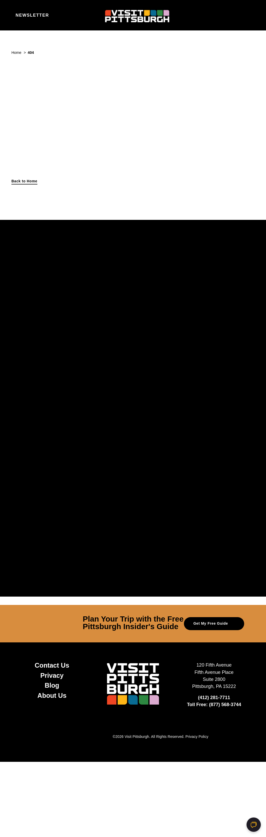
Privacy (52, 675)
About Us (51, 695)
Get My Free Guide (214, 623)
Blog (52, 685)
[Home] (133, 15)
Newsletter (32, 15)
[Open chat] (254, 824)
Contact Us (52, 665)
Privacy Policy (196, 736)
